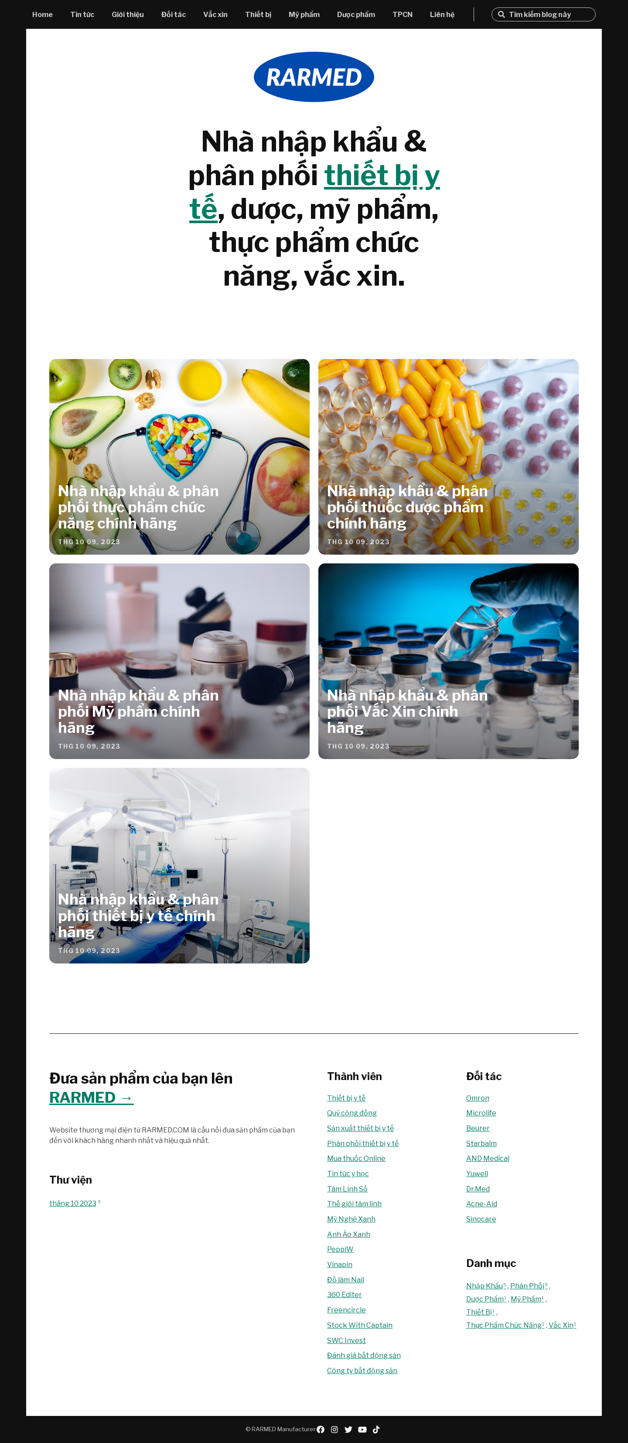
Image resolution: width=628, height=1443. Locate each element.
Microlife (481, 1113)
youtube (362, 1429)
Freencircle (346, 1310)
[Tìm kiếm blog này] (549, 14)
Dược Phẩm (487, 1299)
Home (42, 14)
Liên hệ (442, 14)
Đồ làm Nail (345, 1280)
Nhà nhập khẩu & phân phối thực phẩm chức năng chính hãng (138, 507)
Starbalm (481, 1143)
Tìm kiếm (501, 14)
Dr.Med (478, 1189)
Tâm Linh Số (347, 1189)
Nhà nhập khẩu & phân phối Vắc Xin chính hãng (407, 711)
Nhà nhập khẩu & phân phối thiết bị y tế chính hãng (138, 915)
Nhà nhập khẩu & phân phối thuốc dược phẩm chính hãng (407, 507)
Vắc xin (215, 14)
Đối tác (173, 14)
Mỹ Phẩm (528, 1299)
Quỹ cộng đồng (352, 1113)
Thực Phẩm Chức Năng (506, 1325)
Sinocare (481, 1219)
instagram (334, 1429)
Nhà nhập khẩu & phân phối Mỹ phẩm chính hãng (138, 711)
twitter (348, 1429)
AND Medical (487, 1158)
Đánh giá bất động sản (364, 1355)
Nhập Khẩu (487, 1286)
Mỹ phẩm (304, 14)
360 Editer (344, 1295)
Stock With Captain (359, 1325)
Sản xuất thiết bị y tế (360, 1128)
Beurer (478, 1128)
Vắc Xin (563, 1325)
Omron (477, 1098)
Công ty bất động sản (362, 1371)
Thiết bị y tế (346, 1098)
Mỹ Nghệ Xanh (351, 1219)
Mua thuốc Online (356, 1158)
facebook (320, 1429)
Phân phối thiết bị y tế (363, 1143)
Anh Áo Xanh (348, 1234)
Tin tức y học (348, 1174)
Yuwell (477, 1174)
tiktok (376, 1429)
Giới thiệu (128, 14)
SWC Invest (346, 1340)
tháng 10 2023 (74, 1203)
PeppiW (340, 1249)
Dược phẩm (356, 14)
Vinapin (339, 1264)
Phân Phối (529, 1286)
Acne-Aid (481, 1204)
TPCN (402, 14)
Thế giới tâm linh (354, 1204)
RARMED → (91, 1097)
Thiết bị (258, 14)
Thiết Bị (481, 1312)
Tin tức (82, 14)
